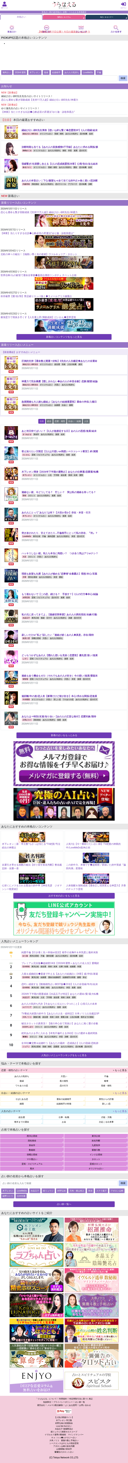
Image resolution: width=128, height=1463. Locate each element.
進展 (75, 150)
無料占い (7, 72)
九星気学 (96, 1145)
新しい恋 (106, 1104)
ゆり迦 (25, 956)
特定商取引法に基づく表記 (81, 1399)
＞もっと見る (119, 1070)
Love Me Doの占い (64, 1426)
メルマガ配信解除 (55, 1405)
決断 (90, 184)
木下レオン (35, 72)
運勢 (81, 475)
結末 (91, 134)
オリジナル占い (46, 134)
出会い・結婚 (74, 421)
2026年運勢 (20, 72)
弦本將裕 (26, 966)
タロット (31, 496)
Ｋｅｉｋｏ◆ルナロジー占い (64, 1437)
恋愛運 (56, 1047)
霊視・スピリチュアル (41, 455)
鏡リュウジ (48, 1191)
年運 (79, 966)
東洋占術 (36, 536)
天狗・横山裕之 (77, 1191)
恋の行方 (83, 150)
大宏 (24, 557)
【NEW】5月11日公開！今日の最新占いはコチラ (64, 31)
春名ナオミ (27, 167)
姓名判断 (96, 1140)
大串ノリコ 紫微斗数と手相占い (64, 1440)
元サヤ (49, 618)
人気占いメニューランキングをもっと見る (64, 1055)
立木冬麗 (21, 1196)
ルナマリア (26, 1007)
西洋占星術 (32, 577)
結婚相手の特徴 (69, 977)
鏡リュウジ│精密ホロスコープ (64, 1432)
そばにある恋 (21, 1099)
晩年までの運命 (87, 1017)
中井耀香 (26, 699)
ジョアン (26, 1047)
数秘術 (32, 1150)
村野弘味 (61, 1191)
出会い (64, 405)
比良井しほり (27, 1027)
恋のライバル (60, 184)
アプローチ (72, 184)
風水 (32, 1168)
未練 (70, 618)
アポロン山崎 (117, 1191)
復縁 (46, 72)
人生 (86, 421)
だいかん (26, 455)
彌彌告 (25, 1037)
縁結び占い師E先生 (30, 134)
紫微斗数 (37, 1017)
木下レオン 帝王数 (64, 1420)
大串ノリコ (26, 1017)
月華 (24, 577)
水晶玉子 (26, 618)
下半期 (56, 475)
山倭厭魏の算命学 (64, 1449)
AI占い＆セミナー (106, 17)
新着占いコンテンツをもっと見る (64, 336)
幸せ (84, 977)
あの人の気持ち (71, 72)
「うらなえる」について (46, 1399)
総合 (49, 421)
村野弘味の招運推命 (64, 1423)
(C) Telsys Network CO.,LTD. (64, 1457)
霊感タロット (96, 1164)
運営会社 (41, 1405)
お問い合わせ (85, 1405)
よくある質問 (71, 1405)
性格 (63, 364)
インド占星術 (96, 1154)
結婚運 (57, 405)
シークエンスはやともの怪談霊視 (64, 1443)
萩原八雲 (26, 638)
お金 (64, 1122)
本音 (70, 150)
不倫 (99, 72)
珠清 (90, 1191)
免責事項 (47, 1402)
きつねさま (27, 434)
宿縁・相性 (58, 134)
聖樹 (24, 496)
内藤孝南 (26, 184)
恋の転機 (83, 134)
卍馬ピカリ (27, 720)
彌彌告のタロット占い (64, 1452)
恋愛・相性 (60, 421)
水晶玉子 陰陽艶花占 (64, 1429)
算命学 (36, 434)
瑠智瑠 (25, 679)
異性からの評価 (106, 1099)
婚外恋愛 (51, 536)
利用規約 (63, 1399)
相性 (64, 150)
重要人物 (64, 1017)
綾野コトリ (8, 1196)
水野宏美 (26, 597)
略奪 (106, 1081)
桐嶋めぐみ (27, 150)
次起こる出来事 (106, 1122)
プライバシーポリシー (63, 1402)
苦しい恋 (57, 699)
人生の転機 (71, 364)
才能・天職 (106, 1117)
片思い (57, 385)
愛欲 (75, 167)
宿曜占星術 (36, 638)
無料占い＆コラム (64, 17)
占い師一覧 (80, 1402)
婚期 (71, 405)
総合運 (57, 364)
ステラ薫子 (101, 1191)
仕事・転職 (63, 966)
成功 (80, 364)
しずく (25, 659)
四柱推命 (35, 184)
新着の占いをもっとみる (64, 735)
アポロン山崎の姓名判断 (64, 1446)
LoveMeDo (88, 72)
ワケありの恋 (68, 699)
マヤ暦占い (32, 1159)
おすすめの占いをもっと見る (64, 895)
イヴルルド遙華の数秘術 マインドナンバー (64, 1434)
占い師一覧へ (64, 1204)
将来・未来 (72, 475)
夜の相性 (64, 1081)
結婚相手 (56, 72)
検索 (123, 78)
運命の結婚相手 (54, 977)
